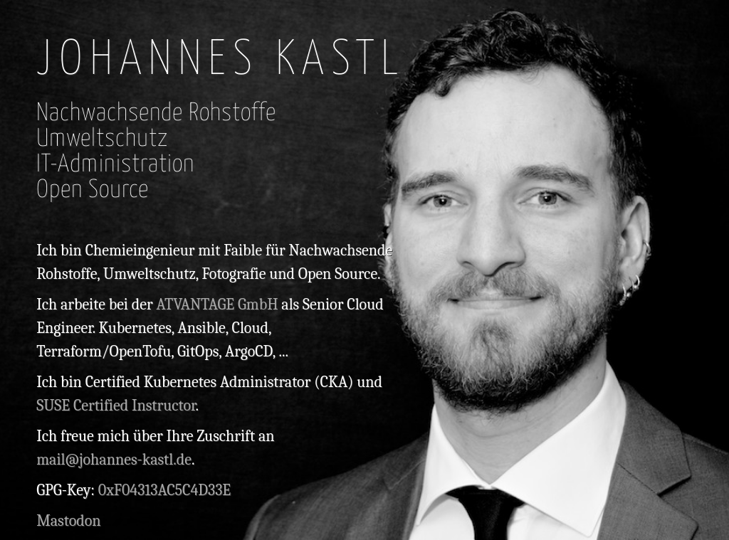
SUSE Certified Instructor (115, 405)
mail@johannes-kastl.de (114, 459)
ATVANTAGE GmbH (217, 304)
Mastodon (68, 521)
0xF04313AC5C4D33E (164, 490)
